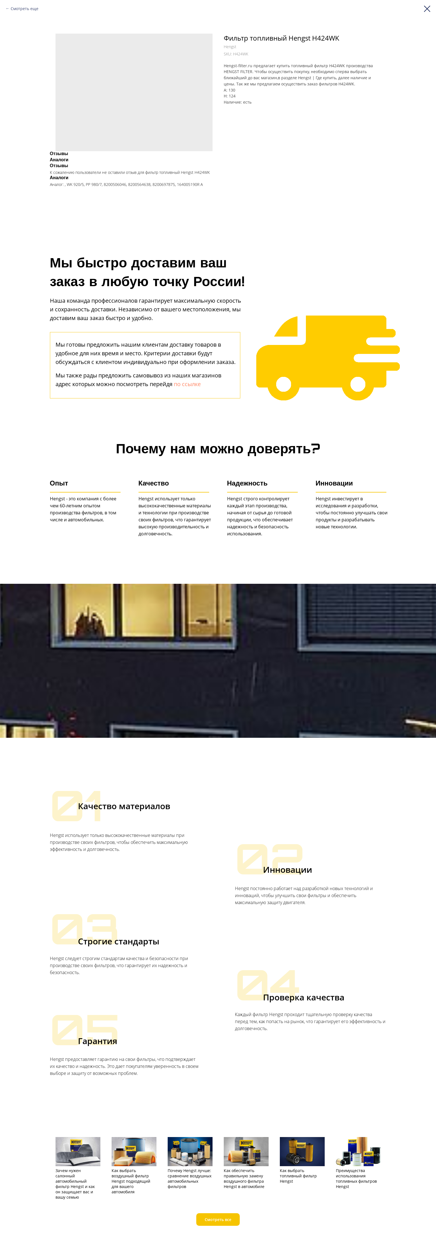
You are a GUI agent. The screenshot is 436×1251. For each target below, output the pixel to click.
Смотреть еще (24, 8)
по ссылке (187, 384)
